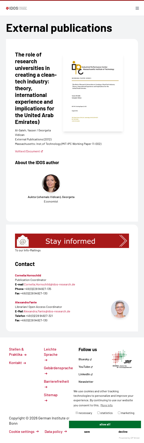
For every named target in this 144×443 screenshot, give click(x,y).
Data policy (56, 431)
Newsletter (86, 381)
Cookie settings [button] (24, 431)
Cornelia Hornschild (28, 275)
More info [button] (106, 405)
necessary (84, 413)
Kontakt (17, 362)
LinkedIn (86, 374)
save (87, 431)
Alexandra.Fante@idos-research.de (47, 311)
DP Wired (135, 437)
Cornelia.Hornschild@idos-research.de (49, 284)
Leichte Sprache (51, 354)
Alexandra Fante (26, 302)
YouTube (86, 366)
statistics (105, 413)
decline (123, 431)
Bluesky (85, 359)
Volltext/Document (29, 151)
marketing (126, 413)
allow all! (105, 424)
